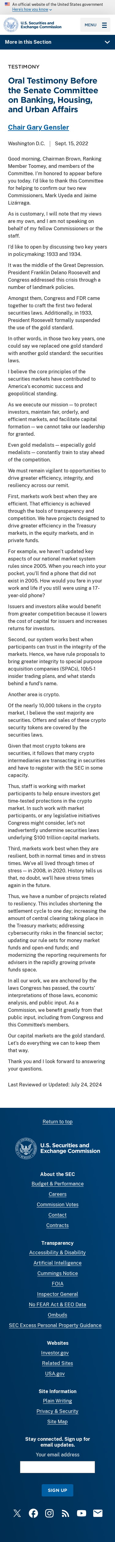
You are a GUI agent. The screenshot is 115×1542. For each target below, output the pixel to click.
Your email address (57, 1455)
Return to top (58, 1122)
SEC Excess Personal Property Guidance (55, 1325)
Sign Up (57, 1490)
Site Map (57, 1422)
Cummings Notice (57, 1273)
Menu (96, 24)
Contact (57, 1215)
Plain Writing (57, 1401)
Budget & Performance (58, 1184)
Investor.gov (55, 1353)
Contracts (57, 1225)
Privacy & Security (57, 1411)
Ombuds (57, 1315)
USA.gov (55, 1374)
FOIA (57, 1284)
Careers (58, 1194)
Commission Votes (58, 1204)
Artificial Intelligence (57, 1263)
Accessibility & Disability (57, 1252)
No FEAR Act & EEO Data (57, 1304)
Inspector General (57, 1294)
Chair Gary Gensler (38, 127)
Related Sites (57, 1363)
